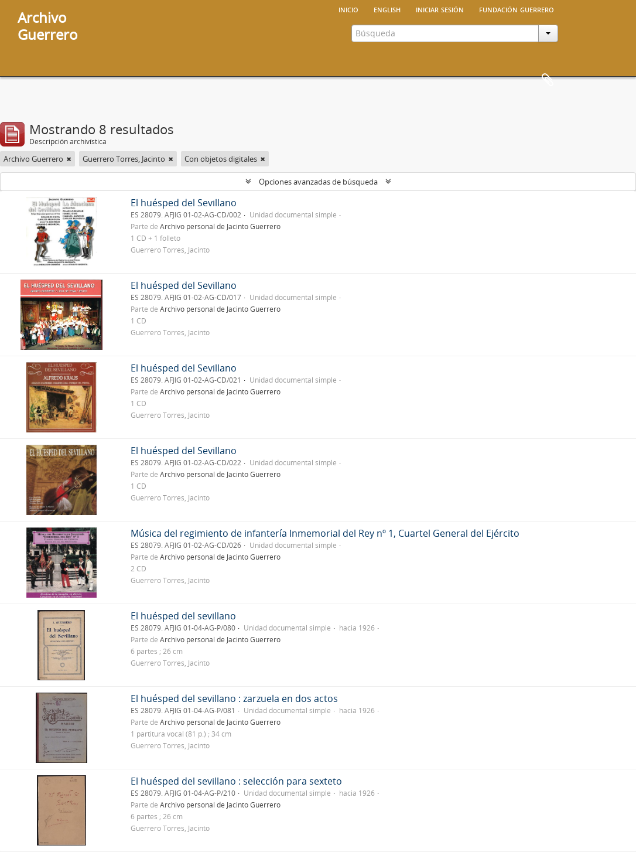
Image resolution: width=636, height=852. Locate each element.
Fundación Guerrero (516, 8)
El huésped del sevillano (183, 615)
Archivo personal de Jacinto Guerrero (220, 226)
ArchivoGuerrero (48, 26)
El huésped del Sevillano (184, 202)
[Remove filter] (69, 159)
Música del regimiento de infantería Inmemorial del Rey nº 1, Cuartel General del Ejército (325, 533)
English (387, 8)
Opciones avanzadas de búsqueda (318, 181)
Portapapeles (547, 80)
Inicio (348, 8)
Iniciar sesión (440, 8)
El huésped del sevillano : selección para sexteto (236, 781)
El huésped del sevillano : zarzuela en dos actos (234, 698)
